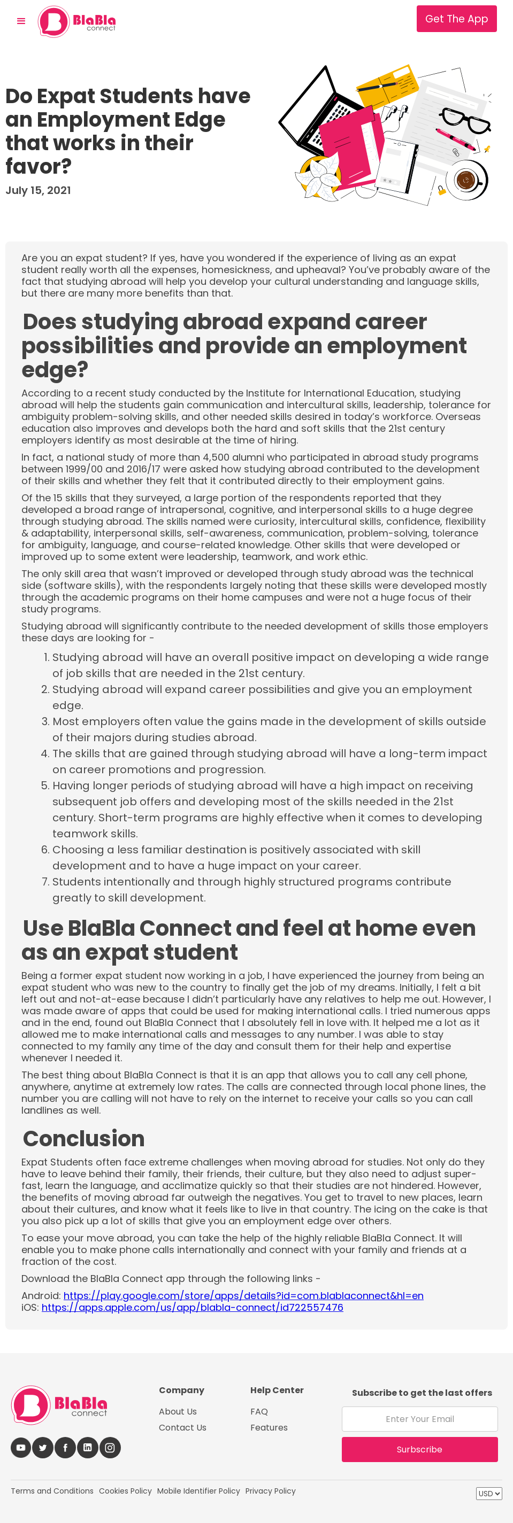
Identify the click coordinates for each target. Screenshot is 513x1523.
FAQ (259, 1412)
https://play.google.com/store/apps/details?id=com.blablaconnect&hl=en (244, 1295)
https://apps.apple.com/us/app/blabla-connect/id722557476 (192, 1307)
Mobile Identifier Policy (198, 1491)
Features (269, 1428)
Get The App (456, 19)
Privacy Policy (271, 1491)
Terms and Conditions (52, 1491)
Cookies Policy (125, 1491)
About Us (178, 1412)
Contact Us (182, 1428)
